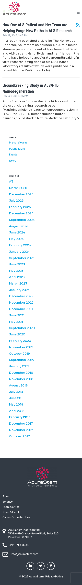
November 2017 (21, 430)
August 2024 (18, 226)
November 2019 (21, 347)
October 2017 (19, 436)
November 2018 (21, 379)
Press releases (18, 142)
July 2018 (16, 392)
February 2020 (20, 341)
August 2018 (18, 385)
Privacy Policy (54, 576)
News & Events (11, 512)
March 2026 (18, 188)
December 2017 (21, 423)
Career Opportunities (16, 517)
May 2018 (16, 404)
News (12, 160)
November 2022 (21, 302)
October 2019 (19, 353)
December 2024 (21, 213)
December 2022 (21, 296)
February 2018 (20, 417)
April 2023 (17, 277)
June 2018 (16, 398)
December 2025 (21, 194)
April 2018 (16, 411)
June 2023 (17, 264)
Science (7, 501)
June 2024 (17, 232)
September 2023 (22, 258)
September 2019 (21, 360)
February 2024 (20, 245)
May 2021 (16, 322)
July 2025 (16, 200)
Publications (17, 148)
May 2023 (16, 271)
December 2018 (21, 373)
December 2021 (21, 309)
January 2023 (19, 290)
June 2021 (16, 315)
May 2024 (16, 239)
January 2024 (19, 252)
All (11, 181)
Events (13, 154)
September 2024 (22, 220)
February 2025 (20, 207)
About (6, 496)
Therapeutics (10, 506)
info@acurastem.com (24, 554)
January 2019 (19, 366)
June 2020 (17, 334)
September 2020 (22, 328)
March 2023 (18, 283)
